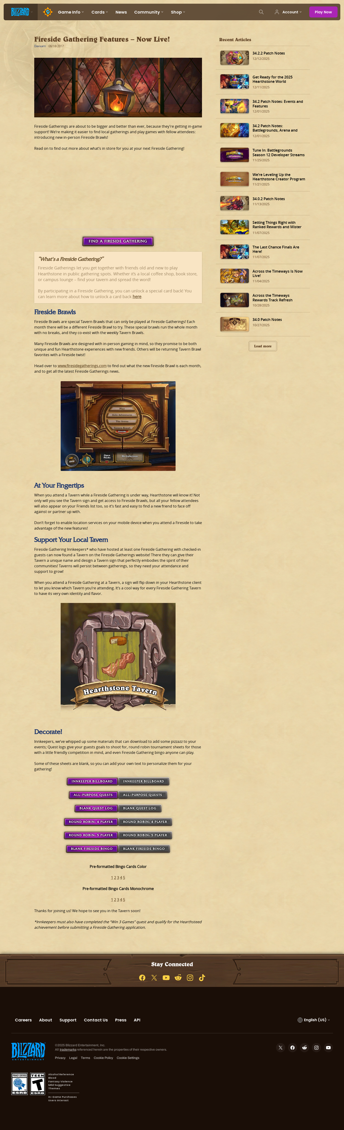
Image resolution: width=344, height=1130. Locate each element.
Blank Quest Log (96, 808)
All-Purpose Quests (93, 795)
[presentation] (21, 12)
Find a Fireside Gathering (118, 241)
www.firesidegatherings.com (82, 365)
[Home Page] (46, 12)
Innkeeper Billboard (92, 781)
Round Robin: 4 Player (91, 822)
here (137, 296)
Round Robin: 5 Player (91, 835)
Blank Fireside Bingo (92, 849)
